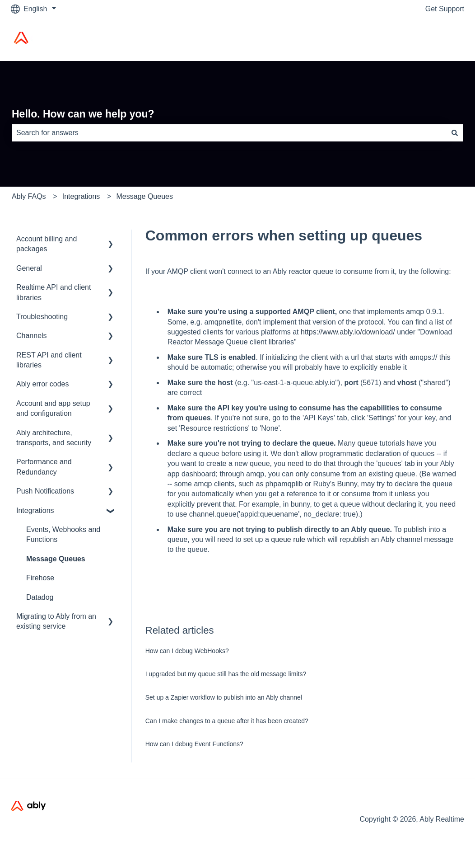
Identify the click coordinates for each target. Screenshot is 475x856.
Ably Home (437, 39)
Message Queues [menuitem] (55, 559)
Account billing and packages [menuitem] (46, 244)
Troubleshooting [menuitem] (42, 316)
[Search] (454, 132)
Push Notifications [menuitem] (45, 491)
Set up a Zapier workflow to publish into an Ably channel (223, 697)
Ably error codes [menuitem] (42, 384)
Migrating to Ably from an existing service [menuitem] (56, 621)
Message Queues (144, 196)
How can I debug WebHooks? (187, 650)
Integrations (81, 196)
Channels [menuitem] (31, 335)
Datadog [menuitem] (40, 597)
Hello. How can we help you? (83, 114)
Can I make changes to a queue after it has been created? (226, 720)
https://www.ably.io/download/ (347, 332)
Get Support (444, 9)
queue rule (288, 539)
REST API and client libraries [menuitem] (49, 360)
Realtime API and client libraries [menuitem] (53, 292)
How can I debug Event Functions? (194, 744)
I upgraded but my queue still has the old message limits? (225, 673)
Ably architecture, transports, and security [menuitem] (53, 438)
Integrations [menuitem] (35, 510)
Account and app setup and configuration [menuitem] (53, 408)
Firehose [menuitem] (40, 578)
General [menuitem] (29, 268)
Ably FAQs (29, 196)
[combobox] (229, 132)
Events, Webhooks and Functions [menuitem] (63, 534)
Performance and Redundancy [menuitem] (44, 466)
